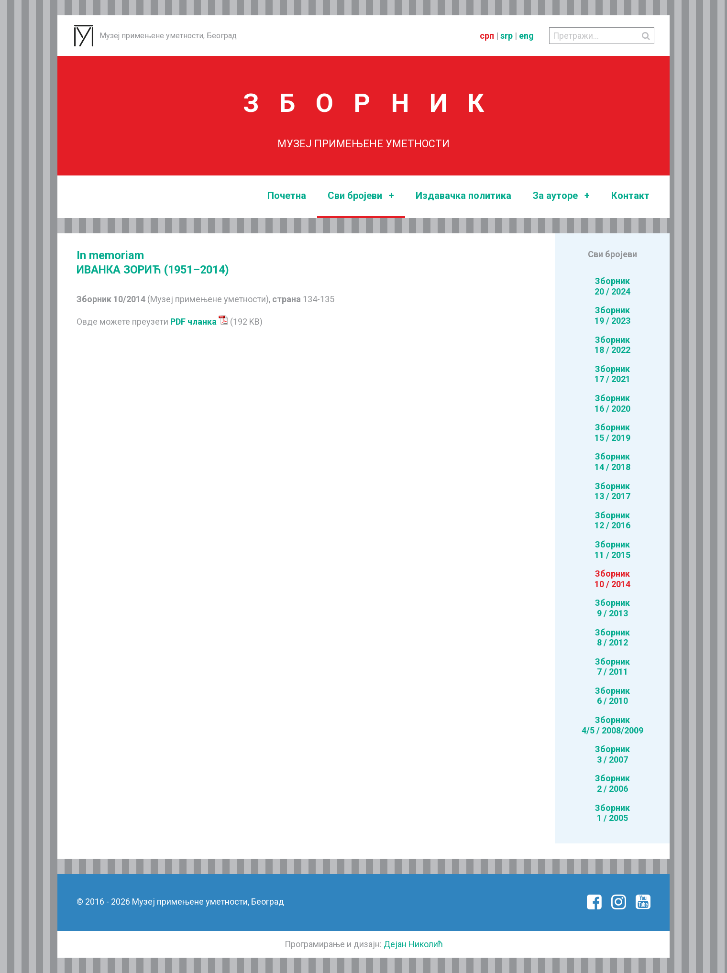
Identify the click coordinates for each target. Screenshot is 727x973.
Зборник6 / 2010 (612, 696)
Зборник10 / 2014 (612, 578)
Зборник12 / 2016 (612, 520)
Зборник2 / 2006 (612, 783)
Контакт (630, 195)
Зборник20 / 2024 (612, 286)
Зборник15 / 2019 (612, 432)
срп (487, 36)
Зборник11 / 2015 (612, 549)
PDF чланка (199, 322)
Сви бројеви (361, 195)
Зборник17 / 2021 (612, 374)
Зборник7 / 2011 (612, 666)
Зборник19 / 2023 (612, 315)
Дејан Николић (413, 944)
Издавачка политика (463, 195)
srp (506, 36)
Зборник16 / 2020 (612, 403)
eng (526, 36)
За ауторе (561, 195)
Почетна (286, 195)
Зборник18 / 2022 (612, 345)
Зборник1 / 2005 (612, 813)
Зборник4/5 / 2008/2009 (612, 725)
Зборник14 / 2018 (612, 461)
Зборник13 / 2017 (612, 491)
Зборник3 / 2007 (612, 754)
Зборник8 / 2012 (612, 637)
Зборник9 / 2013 (612, 608)
